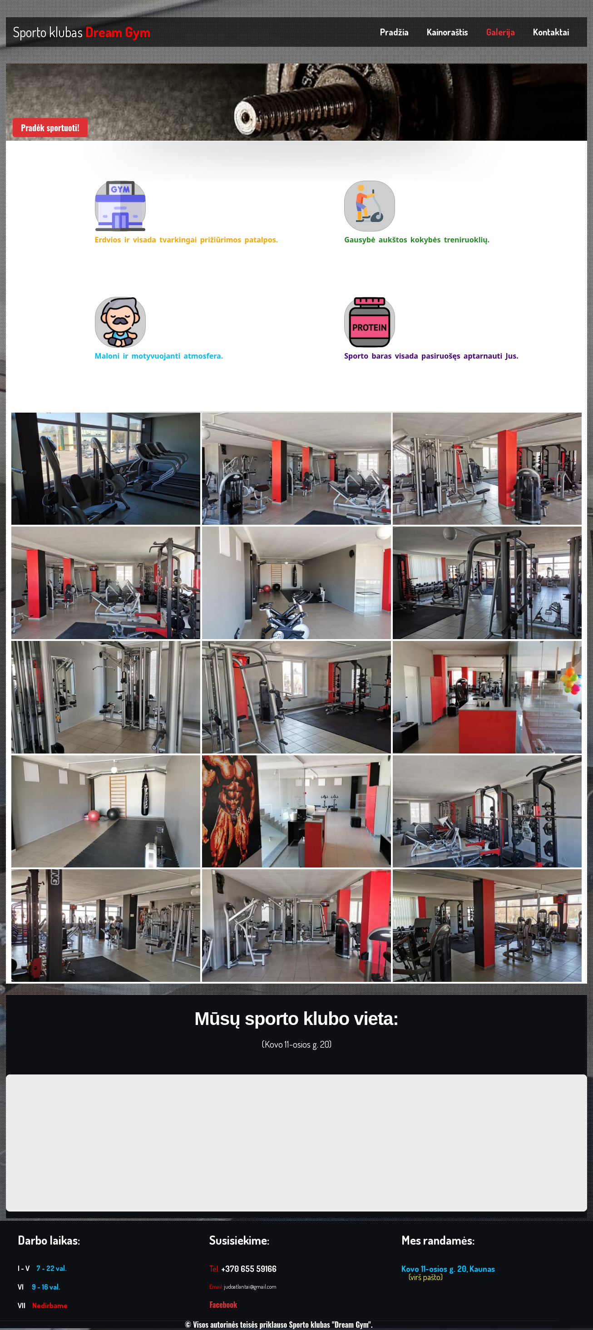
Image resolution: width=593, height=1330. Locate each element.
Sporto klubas (81, 31)
